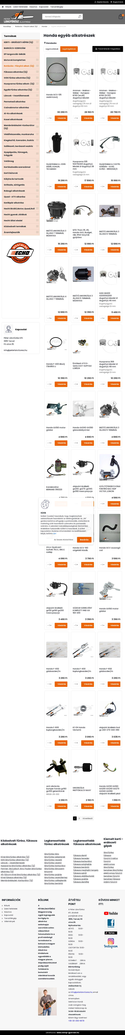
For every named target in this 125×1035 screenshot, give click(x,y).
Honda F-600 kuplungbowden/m (55, 728)
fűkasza (107, 855)
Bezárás (84, 539)
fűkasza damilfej (81, 882)
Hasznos (33, 7)
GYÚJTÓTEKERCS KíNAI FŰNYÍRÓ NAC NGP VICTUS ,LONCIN (109, 489)
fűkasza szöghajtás (82, 864)
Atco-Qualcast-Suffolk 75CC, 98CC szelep (55, 549)
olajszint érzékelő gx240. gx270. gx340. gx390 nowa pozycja (83, 489)
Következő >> (88, 818)
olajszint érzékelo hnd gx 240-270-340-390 (109, 728)
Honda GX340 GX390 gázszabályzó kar (83, 428)
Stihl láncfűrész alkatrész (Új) (15, 859)
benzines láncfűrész (113, 870)
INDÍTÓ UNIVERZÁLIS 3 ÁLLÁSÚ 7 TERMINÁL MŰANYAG (56, 233)
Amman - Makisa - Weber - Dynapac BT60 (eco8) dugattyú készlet (82, 94)
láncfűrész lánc (51, 854)
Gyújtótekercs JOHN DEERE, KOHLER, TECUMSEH (56, 166)
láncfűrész (109, 852)
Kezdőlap (7, 26)
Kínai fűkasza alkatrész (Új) (14, 877)
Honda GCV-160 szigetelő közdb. (80, 549)
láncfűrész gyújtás (53, 874)
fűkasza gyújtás (80, 879)
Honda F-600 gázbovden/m (106, 670)
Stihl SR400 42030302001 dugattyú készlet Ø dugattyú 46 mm (108, 297)
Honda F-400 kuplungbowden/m (82, 670)
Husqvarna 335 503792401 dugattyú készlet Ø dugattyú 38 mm (83, 165)
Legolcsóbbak (52, 49)
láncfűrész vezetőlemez (55, 877)
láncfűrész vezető (53, 862)
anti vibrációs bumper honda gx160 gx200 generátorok (56, 788)
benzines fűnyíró (112, 876)
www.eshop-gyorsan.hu (68, 1032)
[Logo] (18, 17)
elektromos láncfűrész (109, 866)
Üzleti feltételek (20, 7)
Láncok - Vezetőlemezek (13, 862)
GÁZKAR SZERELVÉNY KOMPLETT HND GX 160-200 (82, 610)
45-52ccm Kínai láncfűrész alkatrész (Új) (20, 874)
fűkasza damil (80, 855)
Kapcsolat (43, 7)
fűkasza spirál (80, 873)
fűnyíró (107, 861)
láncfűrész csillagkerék (55, 880)
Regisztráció (118, 2)
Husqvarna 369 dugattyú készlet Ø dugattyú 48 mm (108, 364)
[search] (79, 17)
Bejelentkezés (103, 2)
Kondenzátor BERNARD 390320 (54, 488)
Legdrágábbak (69, 49)
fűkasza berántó (81, 867)
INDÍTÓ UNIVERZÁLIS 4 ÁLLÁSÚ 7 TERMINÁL (56, 297)
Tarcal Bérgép (56, 7)
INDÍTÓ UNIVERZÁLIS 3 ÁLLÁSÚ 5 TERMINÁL (109, 428)
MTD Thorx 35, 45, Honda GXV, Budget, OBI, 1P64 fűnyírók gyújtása (82, 234)
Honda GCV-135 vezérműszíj (54, 95)
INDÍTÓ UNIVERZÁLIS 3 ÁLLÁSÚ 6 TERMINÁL (109, 232)
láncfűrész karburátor (55, 865)
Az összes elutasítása (63, 539)
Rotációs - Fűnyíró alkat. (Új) (26, 26)
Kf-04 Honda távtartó (79, 728)
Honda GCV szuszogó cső (109, 549)
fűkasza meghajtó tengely (85, 870)
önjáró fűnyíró (110, 882)
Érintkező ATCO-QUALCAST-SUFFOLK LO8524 (82, 366)
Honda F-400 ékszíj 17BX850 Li (55, 365)
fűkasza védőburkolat (83, 876)
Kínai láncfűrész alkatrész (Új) (15, 856)
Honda (44, 26)
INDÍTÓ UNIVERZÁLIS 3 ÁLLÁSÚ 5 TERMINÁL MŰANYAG (83, 298)
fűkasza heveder (81, 858)
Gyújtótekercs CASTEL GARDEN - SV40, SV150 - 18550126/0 (109, 166)
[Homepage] (3, 7)
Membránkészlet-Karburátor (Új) (17, 880)
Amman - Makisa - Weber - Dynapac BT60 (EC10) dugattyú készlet (108, 94)
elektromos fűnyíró (113, 873)
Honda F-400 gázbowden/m (53, 670)
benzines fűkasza (112, 879)
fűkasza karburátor (82, 861)
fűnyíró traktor (111, 858)
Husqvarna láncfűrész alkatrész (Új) (18, 865)
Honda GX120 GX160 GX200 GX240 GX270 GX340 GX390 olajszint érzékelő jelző (109, 790)
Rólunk (8, 7)
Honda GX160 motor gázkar (56, 428)
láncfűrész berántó (53, 883)
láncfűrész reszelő (53, 859)
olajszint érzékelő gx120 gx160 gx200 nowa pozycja (55, 610)
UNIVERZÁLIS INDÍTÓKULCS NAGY (82, 789)
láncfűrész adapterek (54, 856)
